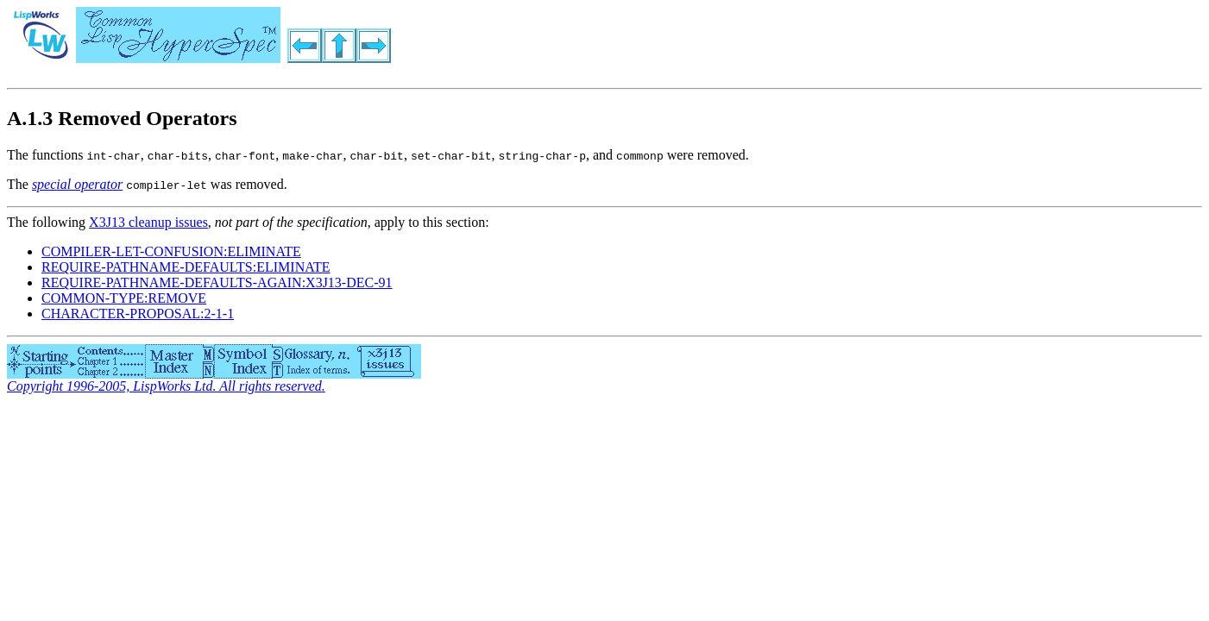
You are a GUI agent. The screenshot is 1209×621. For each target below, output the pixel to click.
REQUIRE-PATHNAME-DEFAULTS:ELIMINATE (186, 267)
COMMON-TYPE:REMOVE (123, 298)
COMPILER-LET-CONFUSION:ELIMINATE (171, 251)
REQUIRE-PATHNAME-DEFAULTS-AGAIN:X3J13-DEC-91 (217, 282)
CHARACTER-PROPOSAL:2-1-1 (137, 313)
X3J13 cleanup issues (148, 222)
